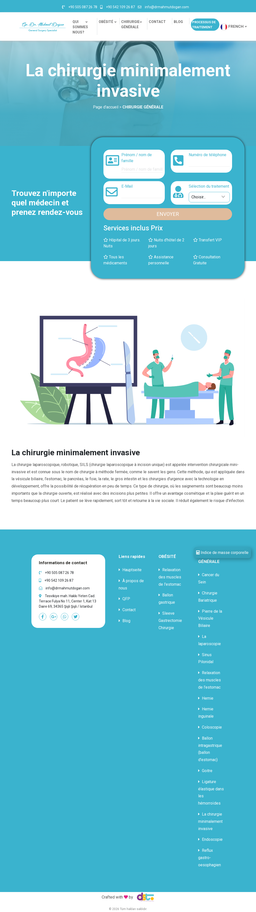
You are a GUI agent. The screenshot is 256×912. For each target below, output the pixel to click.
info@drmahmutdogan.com (167, 7)
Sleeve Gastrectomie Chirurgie (170, 620)
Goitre (205, 770)
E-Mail (127, 186)
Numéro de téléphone (207, 154)
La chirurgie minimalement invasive (210, 821)
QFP (124, 598)
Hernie (205, 698)
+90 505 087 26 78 (82, 7)
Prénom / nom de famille (136, 157)
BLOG (178, 22)
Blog (124, 620)
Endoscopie (210, 839)
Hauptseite (130, 569)
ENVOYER (168, 214)
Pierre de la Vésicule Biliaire (210, 618)
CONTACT (157, 22)
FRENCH (236, 26)
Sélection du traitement (209, 186)
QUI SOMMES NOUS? (80, 27)
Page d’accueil (105, 107)
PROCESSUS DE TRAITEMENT (204, 24)
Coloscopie (210, 727)
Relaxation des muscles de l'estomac (170, 577)
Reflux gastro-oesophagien (209, 857)
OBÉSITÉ (106, 22)
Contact (127, 609)
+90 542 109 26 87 (120, 7)
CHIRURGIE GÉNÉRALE (131, 24)
